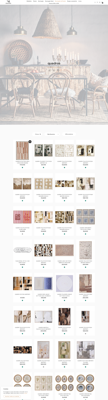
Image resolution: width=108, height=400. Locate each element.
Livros (79, 1)
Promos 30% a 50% (54, 3)
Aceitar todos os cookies (12, 396)
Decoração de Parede (54, 66)
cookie (25, 393)
